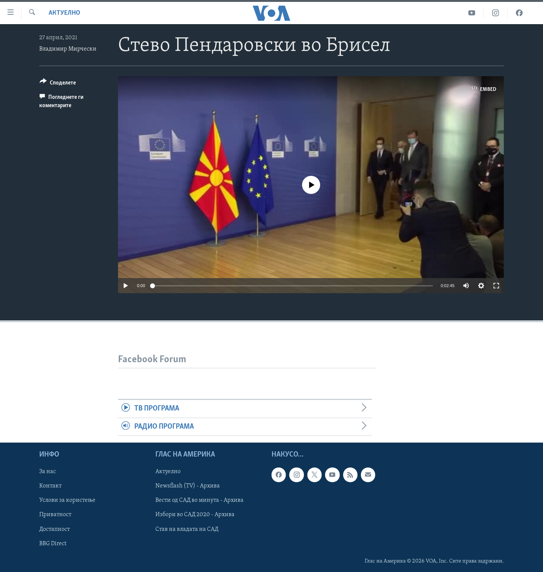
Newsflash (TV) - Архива (187, 486)
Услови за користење (67, 500)
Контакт (50, 486)
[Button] (58, 84)
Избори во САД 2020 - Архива (195, 515)
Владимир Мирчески (68, 49)
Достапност (54, 529)
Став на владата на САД (186, 529)
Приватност (55, 515)
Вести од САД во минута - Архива (199, 500)
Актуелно (64, 13)
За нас (47, 472)
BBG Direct (52, 543)
